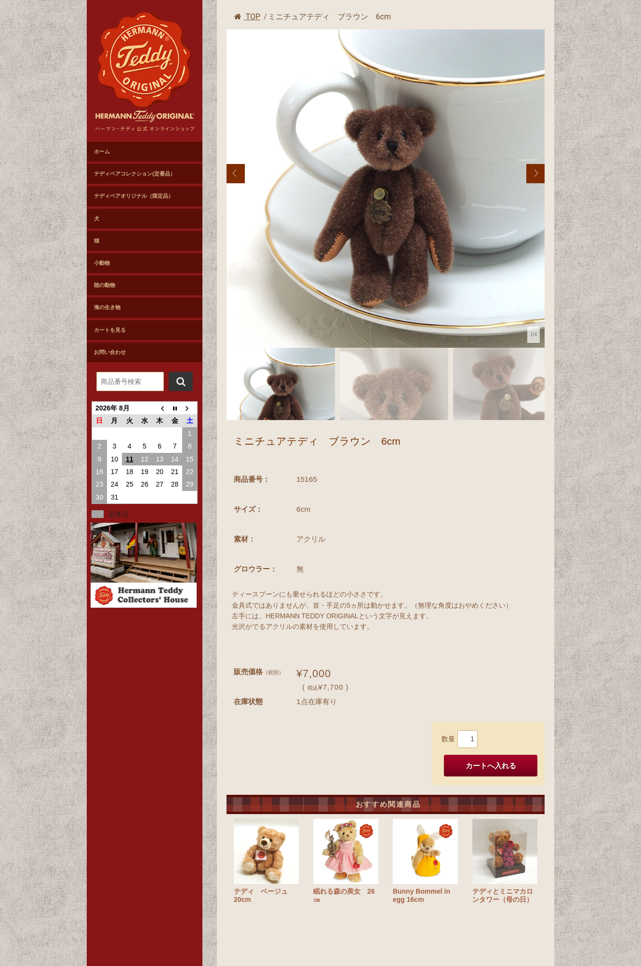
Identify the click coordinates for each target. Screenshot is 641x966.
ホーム (102, 151)
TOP (247, 16)
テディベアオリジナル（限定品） (134, 196)
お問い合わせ (110, 352)
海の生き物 (107, 307)
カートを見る (110, 330)
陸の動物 (104, 285)
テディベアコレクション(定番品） (134, 174)
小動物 (102, 263)
